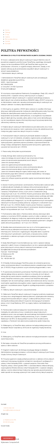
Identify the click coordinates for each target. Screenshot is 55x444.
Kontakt (8, 43)
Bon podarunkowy (11, 39)
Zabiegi (7, 32)
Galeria (7, 37)
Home (7, 30)
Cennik (7, 41)
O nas (7, 34)
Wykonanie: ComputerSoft (10, 442)
